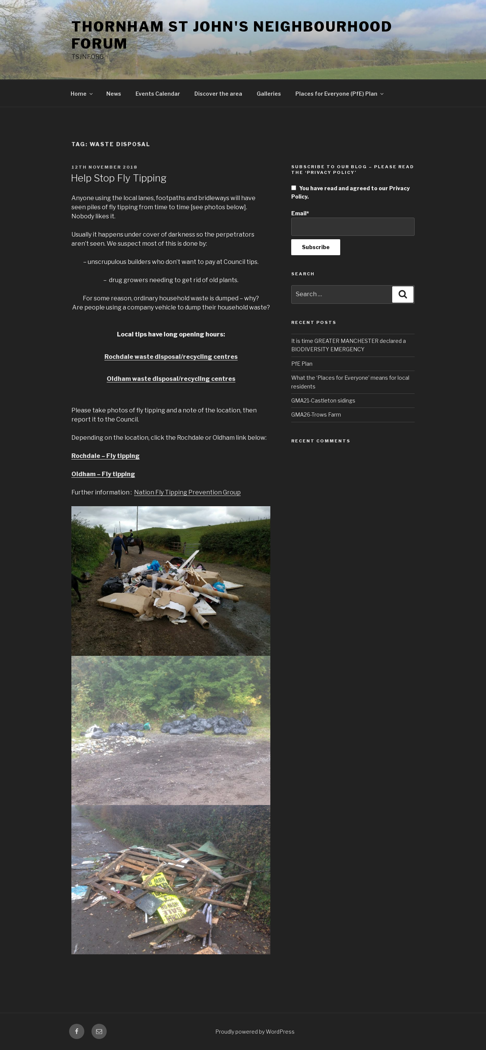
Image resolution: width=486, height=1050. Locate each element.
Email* (353, 223)
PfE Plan (301, 363)
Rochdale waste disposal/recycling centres (171, 356)
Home (82, 93)
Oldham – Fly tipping (103, 474)
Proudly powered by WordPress (255, 1031)
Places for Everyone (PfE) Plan (340, 93)
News (113, 93)
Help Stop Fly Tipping (119, 178)
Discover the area (218, 93)
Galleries (269, 93)
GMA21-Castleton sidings (323, 400)
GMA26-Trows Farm (316, 414)
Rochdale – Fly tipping (105, 455)
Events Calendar (158, 93)
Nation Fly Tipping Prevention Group (187, 492)
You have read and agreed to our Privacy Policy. (350, 192)
